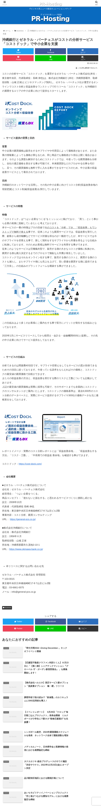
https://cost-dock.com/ (30, 464)
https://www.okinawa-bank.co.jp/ (26, 549)
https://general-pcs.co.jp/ (23, 519)
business (7, 608)
